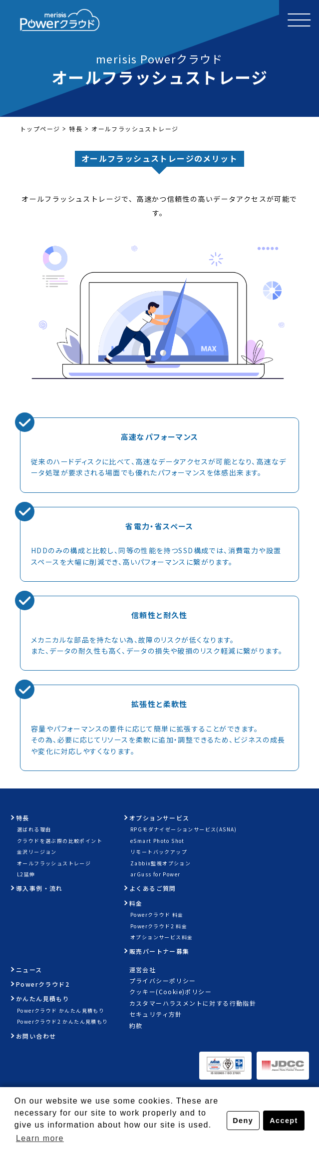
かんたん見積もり (42, 998)
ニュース (29, 969)
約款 (136, 1025)
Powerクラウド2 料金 (158, 926)
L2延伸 (26, 874)
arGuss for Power (155, 874)
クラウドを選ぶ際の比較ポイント (59, 840)
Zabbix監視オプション (160, 863)
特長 (75, 128)
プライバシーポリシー (162, 980)
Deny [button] (243, 1121)
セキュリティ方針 (155, 1014)
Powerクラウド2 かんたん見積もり (62, 1021)
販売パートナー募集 (159, 951)
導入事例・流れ (39, 888)
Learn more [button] (40, 1138)
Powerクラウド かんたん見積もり (60, 1010)
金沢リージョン (37, 851)
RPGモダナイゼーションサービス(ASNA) (183, 829)
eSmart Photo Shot (157, 840)
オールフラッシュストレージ (54, 863)
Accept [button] (284, 1121)
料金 (136, 903)
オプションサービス (159, 817)
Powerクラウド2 (42, 984)
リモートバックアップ (158, 851)
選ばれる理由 (34, 829)
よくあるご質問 (152, 888)
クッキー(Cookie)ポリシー (170, 991)
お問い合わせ (36, 1036)
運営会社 (142, 969)
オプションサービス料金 (161, 937)
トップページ (40, 128)
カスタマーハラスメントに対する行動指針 (193, 1003)
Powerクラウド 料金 (157, 914)
